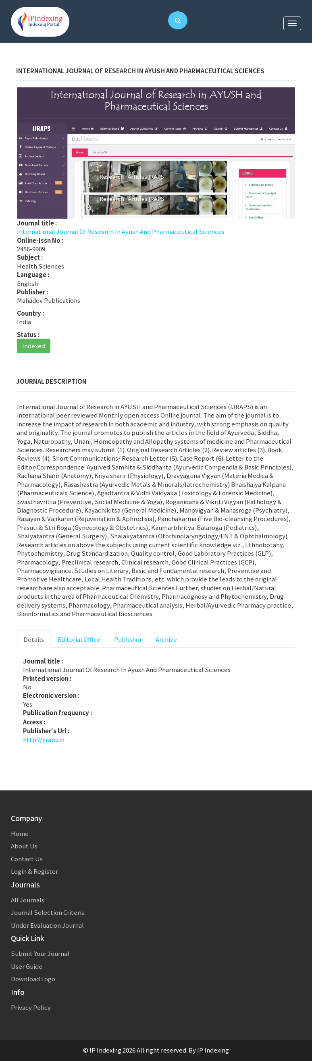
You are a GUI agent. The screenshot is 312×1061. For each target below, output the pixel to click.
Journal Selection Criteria (48, 912)
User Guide (26, 966)
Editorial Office (79, 639)
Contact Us (27, 858)
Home (20, 833)
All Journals (27, 900)
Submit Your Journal (40, 953)
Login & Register (34, 871)
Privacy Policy (31, 1007)
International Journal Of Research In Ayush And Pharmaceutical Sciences (121, 231)
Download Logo (33, 978)
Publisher (128, 639)
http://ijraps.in (43, 739)
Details (33, 639)
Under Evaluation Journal (47, 925)
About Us (24, 846)
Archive (166, 639)
